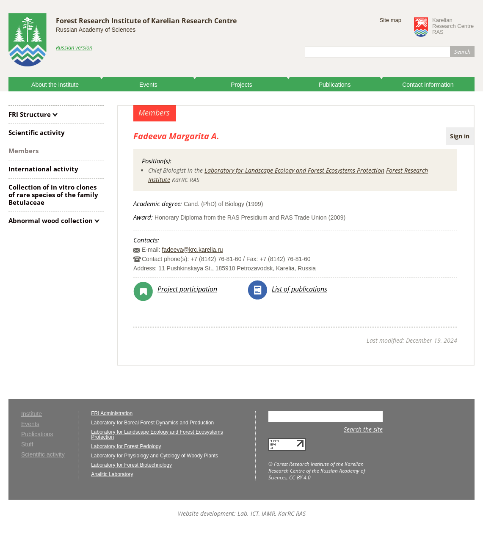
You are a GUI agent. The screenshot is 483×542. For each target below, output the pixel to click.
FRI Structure (29, 114)
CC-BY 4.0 (300, 477)
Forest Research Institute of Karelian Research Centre (146, 20)
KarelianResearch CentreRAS (453, 26)
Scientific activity (36, 132)
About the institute (55, 84)
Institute (31, 414)
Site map (390, 20)
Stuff (27, 444)
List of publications (299, 289)
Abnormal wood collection (50, 220)
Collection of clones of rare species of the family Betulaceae (53, 194)
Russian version (74, 47)
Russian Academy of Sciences (95, 29)
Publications (335, 84)
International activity (43, 169)
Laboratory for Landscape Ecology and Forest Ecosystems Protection (294, 170)
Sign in (459, 136)
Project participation (187, 289)
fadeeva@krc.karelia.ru (192, 249)
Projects (241, 84)
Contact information (427, 84)
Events (148, 84)
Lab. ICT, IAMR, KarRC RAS (271, 513)
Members (23, 150)
